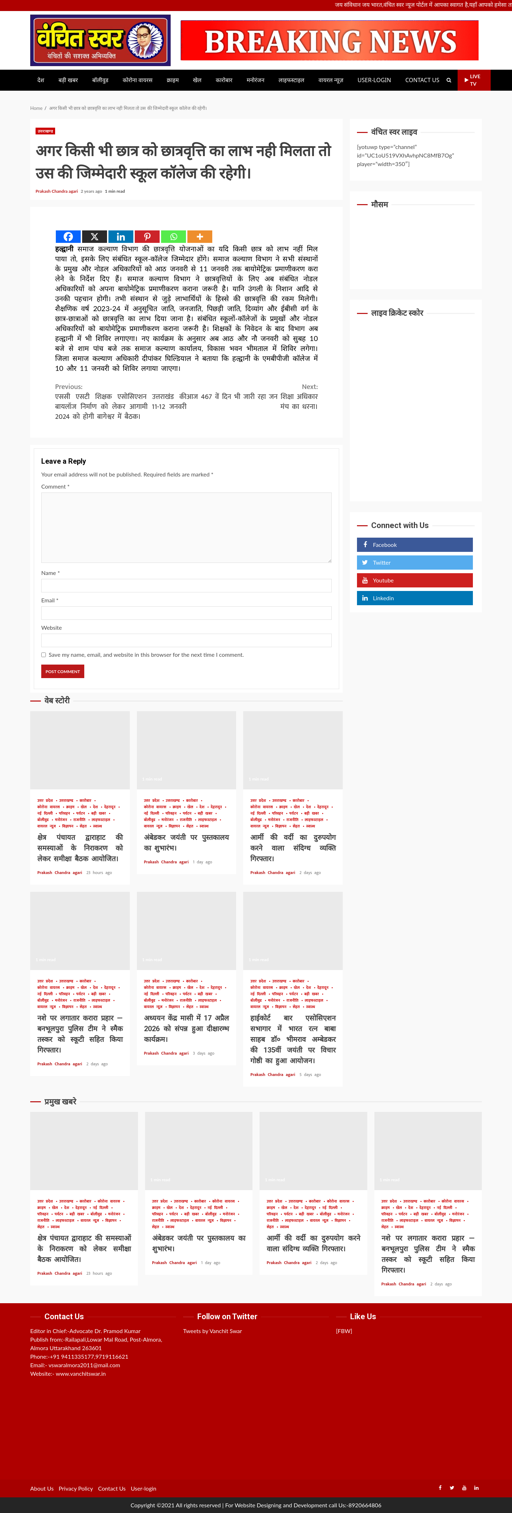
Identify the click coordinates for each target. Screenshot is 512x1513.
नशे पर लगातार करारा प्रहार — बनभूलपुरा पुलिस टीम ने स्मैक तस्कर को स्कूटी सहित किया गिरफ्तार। (80, 931)
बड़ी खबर (68, 80)
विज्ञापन (69, 827)
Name (50, 572)
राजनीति (80, 820)
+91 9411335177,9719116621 (89, 1356)
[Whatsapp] (173, 236)
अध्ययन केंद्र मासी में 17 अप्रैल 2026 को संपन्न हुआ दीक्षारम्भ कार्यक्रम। (186, 931)
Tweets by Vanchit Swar (212, 1330)
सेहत (84, 827)
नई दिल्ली (46, 814)
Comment (55, 486)
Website (51, 627)
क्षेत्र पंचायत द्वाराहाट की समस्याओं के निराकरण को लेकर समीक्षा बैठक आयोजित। (80, 750)
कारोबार (224, 80)
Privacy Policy (76, 1488)
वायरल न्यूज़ (331, 80)
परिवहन (66, 814)
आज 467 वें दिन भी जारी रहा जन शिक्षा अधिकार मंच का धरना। (252, 397)
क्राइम (173, 80)
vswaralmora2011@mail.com (84, 1365)
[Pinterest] (147, 236)
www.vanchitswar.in (81, 1373)
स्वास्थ (97, 827)
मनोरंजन (256, 80)
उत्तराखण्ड (45, 131)
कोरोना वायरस (138, 80)
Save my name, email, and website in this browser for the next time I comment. (146, 654)
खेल (197, 80)
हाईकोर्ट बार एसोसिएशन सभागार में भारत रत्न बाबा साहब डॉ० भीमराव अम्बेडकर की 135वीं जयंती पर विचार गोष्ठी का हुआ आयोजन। (293, 931)
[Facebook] (68, 236)
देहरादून (111, 807)
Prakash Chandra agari (57, 191)
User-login (374, 80)
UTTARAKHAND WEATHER (416, 241)
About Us (42, 1488)
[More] (199, 236)
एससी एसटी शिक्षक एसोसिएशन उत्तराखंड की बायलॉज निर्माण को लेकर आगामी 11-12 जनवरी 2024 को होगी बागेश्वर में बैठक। (121, 402)
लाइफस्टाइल (291, 80)
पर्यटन (81, 814)
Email (50, 600)
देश (40, 80)
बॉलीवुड (100, 80)
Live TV (472, 80)
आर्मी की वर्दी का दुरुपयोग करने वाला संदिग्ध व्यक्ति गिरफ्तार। (293, 750)
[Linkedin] (120, 236)
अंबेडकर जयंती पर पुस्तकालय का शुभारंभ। (186, 750)
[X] (94, 236)
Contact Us (422, 80)
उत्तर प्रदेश (46, 801)
